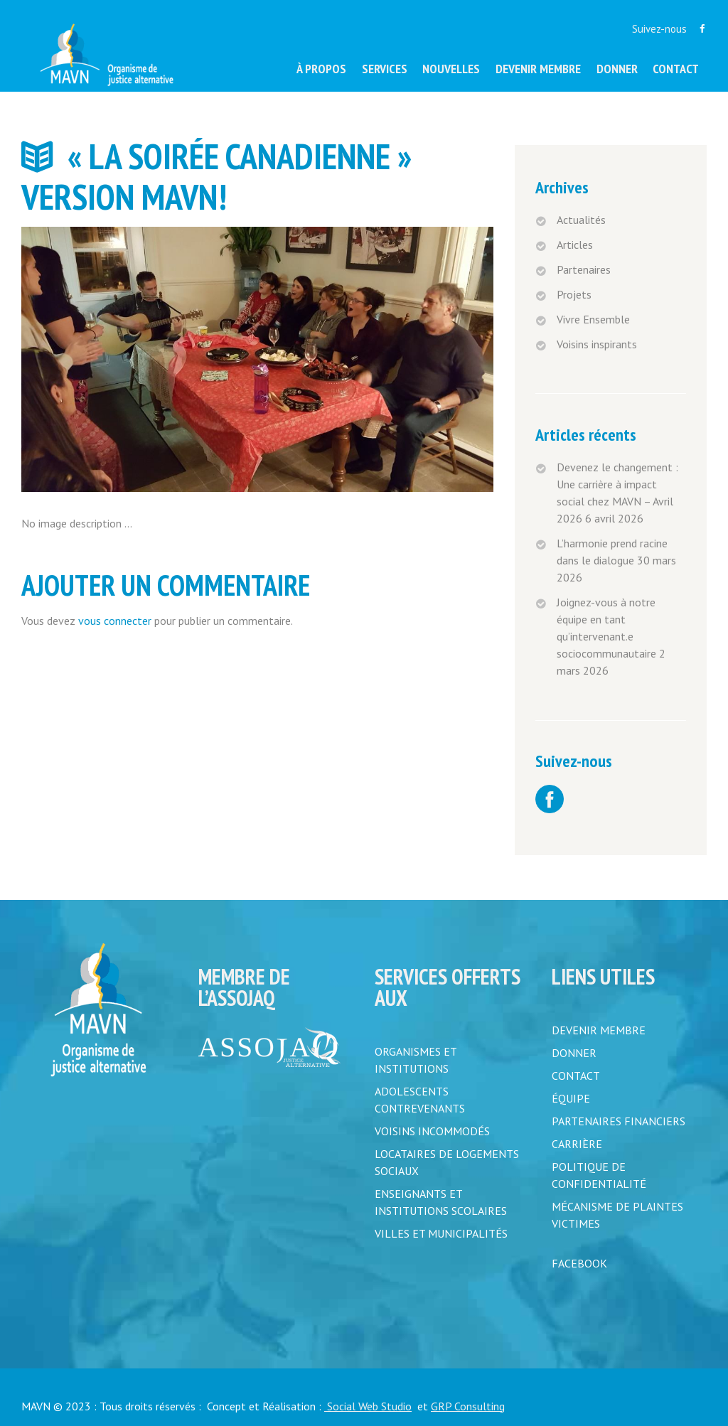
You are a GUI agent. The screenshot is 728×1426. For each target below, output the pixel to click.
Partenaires (584, 269)
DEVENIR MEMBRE (599, 1030)
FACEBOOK (579, 1263)
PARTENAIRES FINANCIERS (618, 1121)
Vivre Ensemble (593, 319)
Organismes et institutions (415, 1060)
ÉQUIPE (571, 1098)
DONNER (574, 1053)
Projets (574, 294)
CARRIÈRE (577, 1144)
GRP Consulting (468, 1406)
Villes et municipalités (441, 1233)
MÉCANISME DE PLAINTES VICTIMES (617, 1215)
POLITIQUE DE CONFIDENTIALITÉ (599, 1175)
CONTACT (576, 1075)
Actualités (581, 220)
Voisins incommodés (432, 1131)
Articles (575, 244)
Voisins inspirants (597, 344)
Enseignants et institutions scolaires (441, 1202)
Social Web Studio (368, 1406)
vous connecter (114, 620)
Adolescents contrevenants (420, 1099)
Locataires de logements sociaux (447, 1162)
